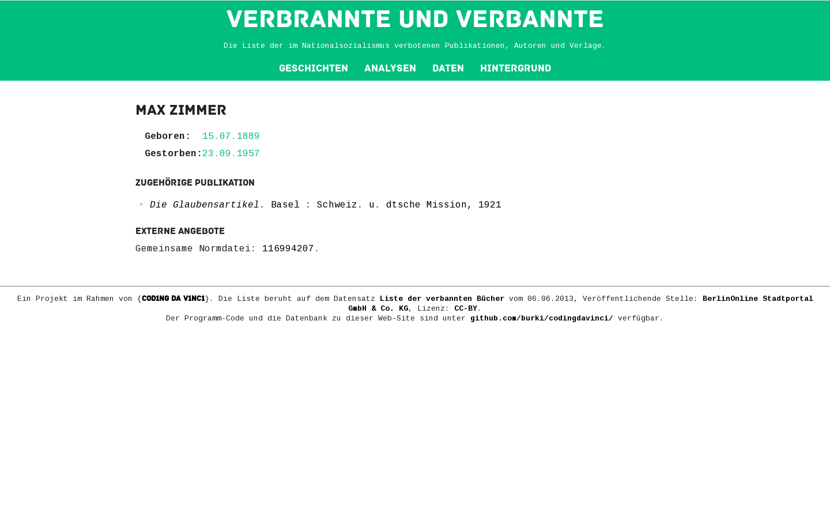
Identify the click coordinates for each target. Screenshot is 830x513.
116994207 (288, 249)
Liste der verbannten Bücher (442, 299)
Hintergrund (515, 68)
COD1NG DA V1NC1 (173, 298)
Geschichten (313, 68)
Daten (448, 68)
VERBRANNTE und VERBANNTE (415, 19)
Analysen (390, 68)
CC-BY (465, 308)
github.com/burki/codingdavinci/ (541, 318)
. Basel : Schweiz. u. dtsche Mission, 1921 (325, 205)
